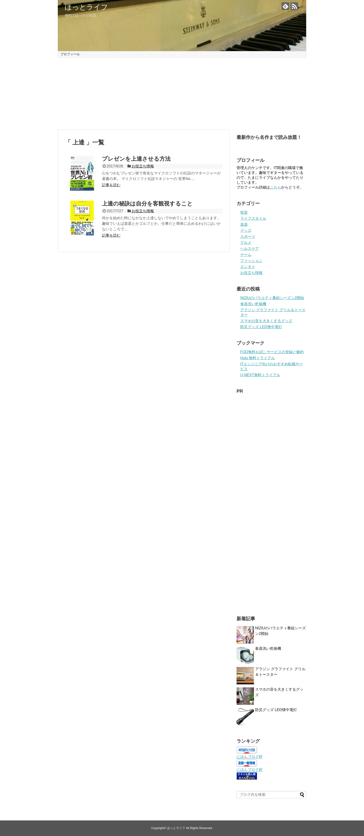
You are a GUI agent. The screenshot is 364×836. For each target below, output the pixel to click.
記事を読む (111, 185)
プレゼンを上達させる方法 (136, 159)
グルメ (245, 243)
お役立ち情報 (143, 166)
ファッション (251, 261)
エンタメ (247, 267)
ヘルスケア (249, 249)
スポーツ (247, 236)
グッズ (245, 230)
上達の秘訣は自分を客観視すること (147, 203)
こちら (275, 187)
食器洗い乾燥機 (253, 304)
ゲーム (245, 255)
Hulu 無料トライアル (257, 358)
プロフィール (70, 54)
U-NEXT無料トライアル (260, 375)
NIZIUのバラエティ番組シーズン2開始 (272, 298)
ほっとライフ (86, 7)
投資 (244, 212)
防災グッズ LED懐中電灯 (261, 327)
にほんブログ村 (250, 757)
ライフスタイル (253, 218)
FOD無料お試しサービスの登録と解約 (272, 352)
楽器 (244, 224)
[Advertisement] (182, 93)
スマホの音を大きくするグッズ (266, 321)
